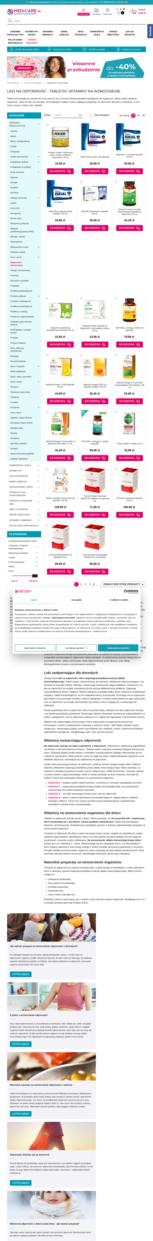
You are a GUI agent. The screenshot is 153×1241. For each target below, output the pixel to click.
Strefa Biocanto (32, 41)
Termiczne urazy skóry (20, 392)
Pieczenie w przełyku (19, 281)
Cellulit (13, 146)
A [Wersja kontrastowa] (122, 13)
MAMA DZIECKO (64, 33)
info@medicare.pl (97, 1171)
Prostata (14, 338)
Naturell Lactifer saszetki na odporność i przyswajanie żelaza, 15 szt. (95, 328)
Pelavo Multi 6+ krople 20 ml (129, 443)
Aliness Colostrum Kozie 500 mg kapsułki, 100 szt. (60, 499)
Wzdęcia (14, 448)
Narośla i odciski (17, 237)
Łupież (13, 203)
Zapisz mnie (124, 1099)
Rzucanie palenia (18, 361)
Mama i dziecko (25, 481)
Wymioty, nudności (18, 443)
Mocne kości (15, 218)
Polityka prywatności (49, 1211)
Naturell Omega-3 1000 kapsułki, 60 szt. (60, 385)
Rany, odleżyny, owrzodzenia (17, 349)
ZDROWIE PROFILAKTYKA (15, 33)
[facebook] (72, 1180)
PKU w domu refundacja (23, 525)
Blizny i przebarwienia (20, 141)
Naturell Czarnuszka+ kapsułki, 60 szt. (95, 212)
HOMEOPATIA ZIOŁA (97, 33)
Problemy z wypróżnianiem (22, 317)
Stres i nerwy (25, 381)
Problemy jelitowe (25, 296)
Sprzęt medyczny (25, 514)
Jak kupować (80, 1211)
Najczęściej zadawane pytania (89, 1223)
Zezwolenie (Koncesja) (126, 1199)
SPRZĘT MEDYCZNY (113, 33)
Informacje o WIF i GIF (126, 1203)
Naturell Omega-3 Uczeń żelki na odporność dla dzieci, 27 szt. (60, 442)
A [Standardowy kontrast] (118, 13)
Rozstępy (14, 356)
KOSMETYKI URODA (31, 33)
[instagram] (79, 1180)
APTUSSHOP (76, 1237)
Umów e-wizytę (86, 1141)
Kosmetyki (25, 470)
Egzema (14, 177)
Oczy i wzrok (25, 257)
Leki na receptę (25, 476)
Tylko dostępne (101, 115)
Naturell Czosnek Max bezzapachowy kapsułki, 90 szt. (60, 329)
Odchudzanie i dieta (25, 487)
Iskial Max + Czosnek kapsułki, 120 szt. (129, 155)
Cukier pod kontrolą (25, 156)
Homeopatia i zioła (25, 465)
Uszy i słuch (15, 412)
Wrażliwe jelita (16, 428)
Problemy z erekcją (18, 311)
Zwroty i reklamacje (49, 1219)
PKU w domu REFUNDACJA (15, 41)
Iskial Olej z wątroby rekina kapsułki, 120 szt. (60, 212)
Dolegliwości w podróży (20, 167)
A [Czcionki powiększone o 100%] (124, 9)
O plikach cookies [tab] (119, 599)
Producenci (79, 1199)
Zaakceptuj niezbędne (35, 648)
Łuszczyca (15, 208)
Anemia (13, 131)
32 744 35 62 (97, 1168)
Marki (76, 1203)
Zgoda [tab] (34, 599)
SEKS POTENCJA (81, 33)
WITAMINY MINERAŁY (47, 33)
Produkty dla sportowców (25, 494)
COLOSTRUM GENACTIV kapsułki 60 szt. (60, 556)
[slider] (33, 575)
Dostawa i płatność (83, 1215)
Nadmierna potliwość (19, 223)
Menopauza (15, 213)
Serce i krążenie (25, 366)
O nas (42, 1199)
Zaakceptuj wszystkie (118, 648)
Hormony (14, 193)
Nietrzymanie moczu (25, 247)
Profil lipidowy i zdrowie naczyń (20, 331)
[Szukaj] (9, 20)
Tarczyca (14, 387)
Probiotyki (14, 286)
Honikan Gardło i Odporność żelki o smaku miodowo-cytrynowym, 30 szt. (60, 155)
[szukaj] (76, 20)
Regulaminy (45, 1207)
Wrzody (13, 433)
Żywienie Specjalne (19, 459)
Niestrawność (16, 242)
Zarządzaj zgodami (76, 648)
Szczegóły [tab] (76, 599)
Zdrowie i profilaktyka (25, 124)
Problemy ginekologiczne (21, 291)
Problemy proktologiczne (21, 306)
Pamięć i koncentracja (20, 270)
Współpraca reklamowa (51, 1215)
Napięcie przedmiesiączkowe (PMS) (22, 230)
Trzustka (14, 402)
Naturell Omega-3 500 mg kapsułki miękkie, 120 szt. (95, 385)
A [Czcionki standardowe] (117, 9)
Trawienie (14, 397)
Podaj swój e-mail (73, 1093)
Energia (13, 182)
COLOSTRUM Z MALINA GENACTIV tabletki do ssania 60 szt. (95, 498)
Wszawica (14, 438)
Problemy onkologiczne (20, 301)
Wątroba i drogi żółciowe (21, 418)
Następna (93, 584)
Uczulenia (25, 407)
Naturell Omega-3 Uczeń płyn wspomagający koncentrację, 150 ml (129, 385)
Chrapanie (15, 151)
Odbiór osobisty (81, 1219)
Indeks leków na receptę (86, 1207)
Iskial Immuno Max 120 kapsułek (95, 157)
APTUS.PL (115, 1237)
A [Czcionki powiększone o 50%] (120, 9)
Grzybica (14, 187)
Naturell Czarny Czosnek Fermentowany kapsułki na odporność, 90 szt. (129, 211)
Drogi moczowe (25, 172)
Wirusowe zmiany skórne (21, 423)
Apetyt (13, 136)
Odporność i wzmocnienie (16, 263)
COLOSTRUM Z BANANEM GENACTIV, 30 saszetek (95, 556)
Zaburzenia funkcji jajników (22, 454)
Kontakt (43, 1203)
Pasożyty (14, 275)
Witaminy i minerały (25, 520)
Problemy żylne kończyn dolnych (21, 323)
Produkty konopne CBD (25, 502)
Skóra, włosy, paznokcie (21, 377)
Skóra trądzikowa (18, 371)
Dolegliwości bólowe (25, 161)
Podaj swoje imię (25, 1093)
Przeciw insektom (18, 343)
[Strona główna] (13, 83)
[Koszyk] (133, 11)
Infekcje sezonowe (25, 197)
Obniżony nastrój (17, 252)
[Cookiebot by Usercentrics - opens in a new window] (126, 591)
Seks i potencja (25, 509)
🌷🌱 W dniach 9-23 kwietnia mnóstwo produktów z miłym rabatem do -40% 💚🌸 (77, 2)
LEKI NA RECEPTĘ (130, 33)
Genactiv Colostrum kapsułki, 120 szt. (129, 499)
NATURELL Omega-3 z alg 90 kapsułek (95, 442)
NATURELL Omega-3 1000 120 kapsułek (129, 329)
